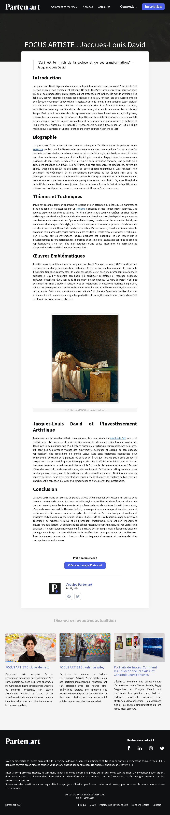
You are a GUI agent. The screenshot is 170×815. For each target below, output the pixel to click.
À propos (88, 6)
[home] (22, 6)
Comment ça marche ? (64, 6)
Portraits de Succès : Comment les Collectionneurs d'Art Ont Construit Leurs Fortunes (135, 671)
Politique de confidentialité (113, 804)
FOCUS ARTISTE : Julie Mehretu (27, 667)
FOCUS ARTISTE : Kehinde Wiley (82, 667)
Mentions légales (140, 804)
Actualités (104, 6)
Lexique (82, 804)
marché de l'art (118, 438)
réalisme (81, 208)
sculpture (38, 149)
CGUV (93, 804)
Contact (157, 804)
